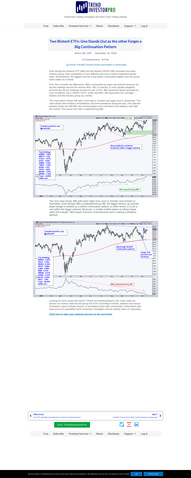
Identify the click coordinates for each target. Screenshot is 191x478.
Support (130, 25)
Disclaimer (113, 25)
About (99, 25)
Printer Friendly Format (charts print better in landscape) (97, 64)
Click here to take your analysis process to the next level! (80, 314)
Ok (136, 474)
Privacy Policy (153, 474)
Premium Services (80, 25)
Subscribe (58, 25)
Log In (144, 25)
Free (45, 25)
